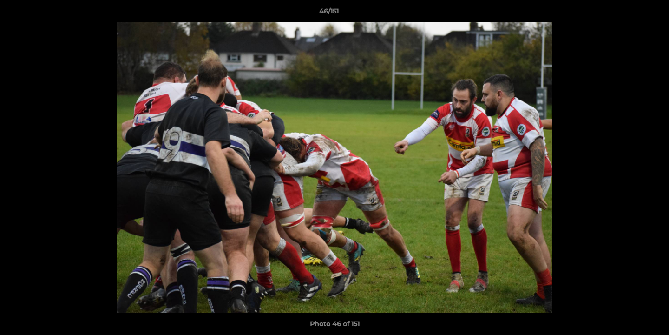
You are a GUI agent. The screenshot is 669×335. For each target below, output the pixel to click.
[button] (630, 13)
